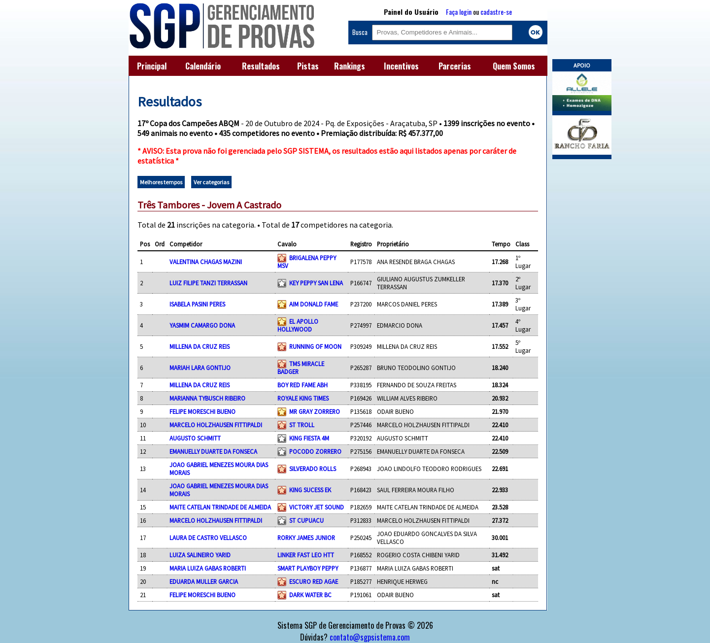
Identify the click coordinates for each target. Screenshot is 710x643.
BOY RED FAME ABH (302, 385)
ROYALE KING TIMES (303, 398)
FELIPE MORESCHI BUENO (202, 411)
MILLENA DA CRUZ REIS (199, 346)
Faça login (459, 11)
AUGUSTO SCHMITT (195, 438)
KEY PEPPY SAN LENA (316, 283)
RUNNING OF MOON (315, 346)
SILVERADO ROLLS (312, 469)
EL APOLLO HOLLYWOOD (297, 325)
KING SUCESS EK (310, 490)
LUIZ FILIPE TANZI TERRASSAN (208, 283)
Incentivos (401, 66)
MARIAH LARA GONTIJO (200, 368)
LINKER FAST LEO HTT (305, 555)
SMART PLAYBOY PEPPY (307, 568)
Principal (152, 66)
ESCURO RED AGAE (313, 581)
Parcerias (455, 66)
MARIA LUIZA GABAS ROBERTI (207, 568)
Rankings (349, 66)
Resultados (261, 66)
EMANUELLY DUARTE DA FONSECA (213, 451)
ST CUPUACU (306, 520)
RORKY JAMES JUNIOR (306, 537)
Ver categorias (211, 182)
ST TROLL (301, 425)
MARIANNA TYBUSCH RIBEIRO (207, 398)
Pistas (308, 66)
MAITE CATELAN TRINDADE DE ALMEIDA (220, 507)
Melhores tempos (161, 182)
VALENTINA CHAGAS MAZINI (205, 262)
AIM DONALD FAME (313, 304)
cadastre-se (496, 11)
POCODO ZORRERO (315, 451)
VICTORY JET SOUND (316, 507)
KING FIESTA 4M (309, 438)
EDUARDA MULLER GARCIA (203, 581)
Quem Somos (514, 66)
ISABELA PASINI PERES (197, 304)
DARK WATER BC (310, 595)
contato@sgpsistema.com (370, 637)
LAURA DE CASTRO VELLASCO (208, 537)
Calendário (203, 66)
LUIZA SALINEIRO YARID (200, 555)
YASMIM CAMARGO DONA (202, 325)
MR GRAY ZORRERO (314, 411)
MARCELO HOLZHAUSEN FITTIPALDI (215, 425)
